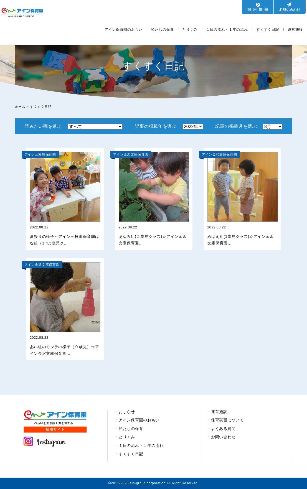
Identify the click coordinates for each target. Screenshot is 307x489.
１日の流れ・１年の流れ (227, 29)
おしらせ (127, 411)
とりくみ (189, 29)
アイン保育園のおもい (124, 29)
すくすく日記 (267, 29)
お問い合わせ (223, 437)
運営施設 (295, 29)
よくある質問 (223, 428)
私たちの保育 (162, 29)
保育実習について (227, 420)
